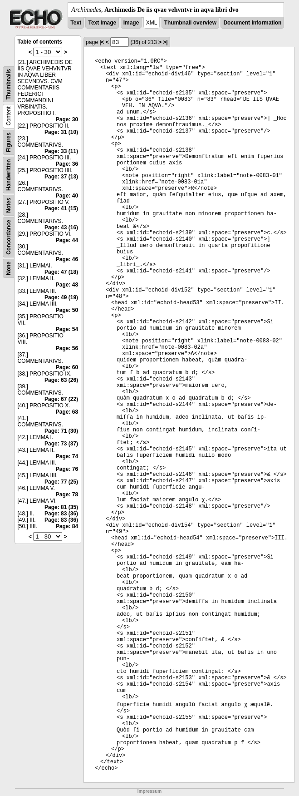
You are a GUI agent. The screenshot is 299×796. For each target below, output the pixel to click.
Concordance (8, 237)
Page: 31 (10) (61, 132)
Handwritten (8, 175)
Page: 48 (67, 285)
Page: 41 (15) (61, 208)
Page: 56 (67, 348)
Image (131, 23)
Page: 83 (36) (61, 513)
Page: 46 (67, 259)
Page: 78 (67, 494)
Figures (8, 142)
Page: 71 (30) (61, 431)
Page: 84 (67, 526)
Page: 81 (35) (61, 507)
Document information (252, 23)
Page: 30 (67, 119)
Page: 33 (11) (61, 151)
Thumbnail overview (190, 23)
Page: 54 (67, 329)
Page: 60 (67, 367)
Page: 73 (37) (61, 443)
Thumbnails (8, 84)
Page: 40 (67, 196)
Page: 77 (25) (61, 482)
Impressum (149, 791)
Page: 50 (67, 310)
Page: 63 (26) (61, 380)
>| (165, 42)
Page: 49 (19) (61, 297)
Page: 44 (67, 240)
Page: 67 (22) (61, 399)
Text (75, 23)
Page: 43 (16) (61, 227)
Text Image (102, 23)
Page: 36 (67, 164)
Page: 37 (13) (61, 176)
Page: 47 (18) (61, 272)
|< (101, 42)
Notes (8, 205)
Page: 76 (67, 469)
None (8, 268)
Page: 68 (67, 412)
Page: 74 (67, 456)
